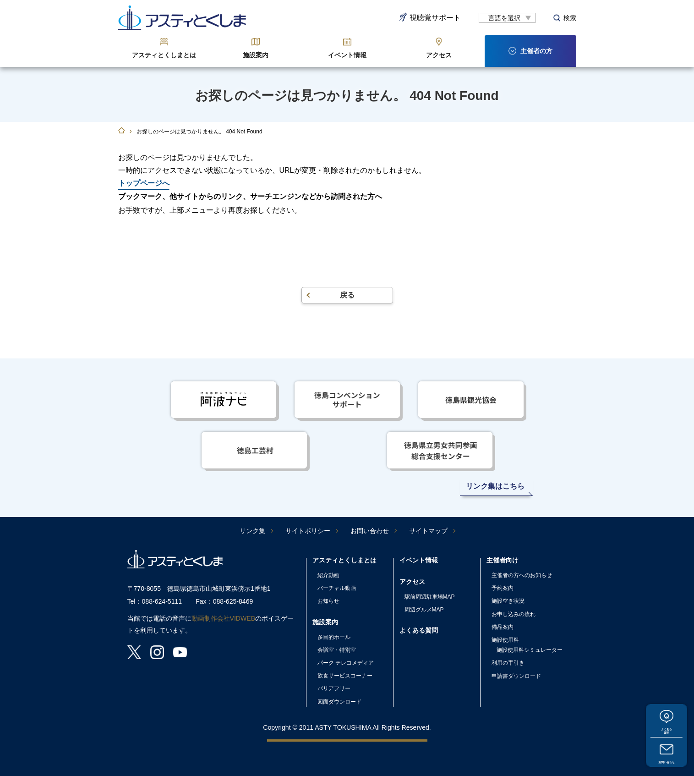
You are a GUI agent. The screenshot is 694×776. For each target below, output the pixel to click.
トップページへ (143, 183)
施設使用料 (505, 640)
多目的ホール (333, 637)
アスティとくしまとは (164, 55)
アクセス (439, 55)
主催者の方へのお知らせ (522, 575)
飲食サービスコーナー (344, 675)
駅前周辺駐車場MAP (429, 597)
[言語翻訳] (507, 18)
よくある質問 (667, 720)
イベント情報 (347, 55)
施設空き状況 (508, 601)
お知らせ (328, 601)
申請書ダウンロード (516, 676)
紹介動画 (328, 575)
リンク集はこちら (495, 486)
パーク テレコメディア (345, 663)
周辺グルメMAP (424, 609)
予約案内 (503, 588)
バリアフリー (333, 688)
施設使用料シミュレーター (530, 650)
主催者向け (502, 560)
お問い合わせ (666, 758)
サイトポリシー (307, 530)
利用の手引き (508, 663)
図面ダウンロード (339, 702)
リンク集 (252, 530)
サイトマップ (428, 530)
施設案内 (255, 55)
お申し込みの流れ (514, 614)
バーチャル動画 (336, 588)
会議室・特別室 (336, 650)
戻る (347, 295)
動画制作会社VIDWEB (223, 618)
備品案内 (503, 627)
